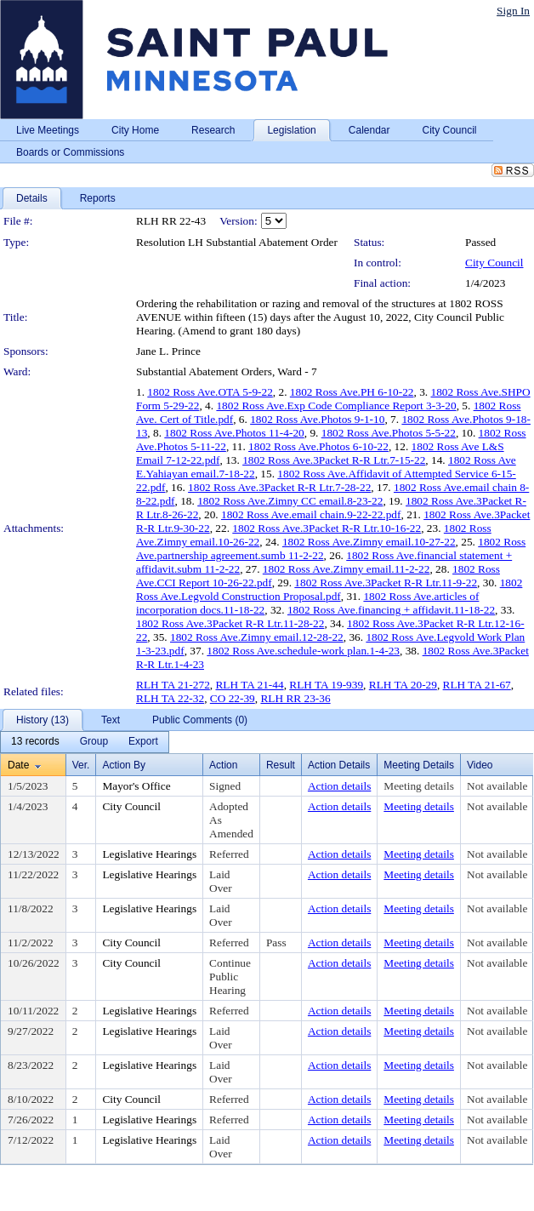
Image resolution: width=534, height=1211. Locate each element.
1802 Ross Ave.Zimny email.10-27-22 (369, 541)
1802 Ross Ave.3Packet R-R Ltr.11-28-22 (230, 623)
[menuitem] (35, 742)
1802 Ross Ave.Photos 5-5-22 (388, 432)
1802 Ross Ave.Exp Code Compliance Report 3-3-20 (336, 405)
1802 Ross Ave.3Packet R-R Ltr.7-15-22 (333, 460)
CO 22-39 (232, 698)
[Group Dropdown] (94, 742)
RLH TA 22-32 (170, 698)
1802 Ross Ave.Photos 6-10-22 (318, 446)
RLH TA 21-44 (249, 684)
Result (280, 765)
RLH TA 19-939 (326, 684)
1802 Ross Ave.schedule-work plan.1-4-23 (303, 650)
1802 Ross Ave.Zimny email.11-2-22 (346, 569)
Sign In (513, 10)
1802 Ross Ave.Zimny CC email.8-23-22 (290, 500)
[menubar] (84, 742)
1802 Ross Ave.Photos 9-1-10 (317, 419)
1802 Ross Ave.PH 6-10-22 (352, 392)
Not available (497, 786)
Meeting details (418, 786)
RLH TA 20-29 (403, 684)
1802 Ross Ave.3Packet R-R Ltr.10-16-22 (326, 528)
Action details (339, 786)
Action (223, 765)
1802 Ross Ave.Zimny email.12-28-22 (257, 637)
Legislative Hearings (149, 854)
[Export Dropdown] (143, 742)
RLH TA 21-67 (477, 684)
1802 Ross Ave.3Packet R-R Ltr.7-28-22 (279, 487)
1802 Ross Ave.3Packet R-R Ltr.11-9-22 (385, 582)
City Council (494, 262)
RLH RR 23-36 (295, 698)
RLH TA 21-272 (173, 684)
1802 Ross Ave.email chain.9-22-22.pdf (311, 514)
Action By (123, 765)
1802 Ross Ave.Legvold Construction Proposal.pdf (329, 589)
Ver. (81, 765)
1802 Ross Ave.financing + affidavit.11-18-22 (391, 609)
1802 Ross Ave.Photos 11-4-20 (234, 432)
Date (18, 765)
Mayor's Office (136, 786)
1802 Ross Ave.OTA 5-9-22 (210, 392)
